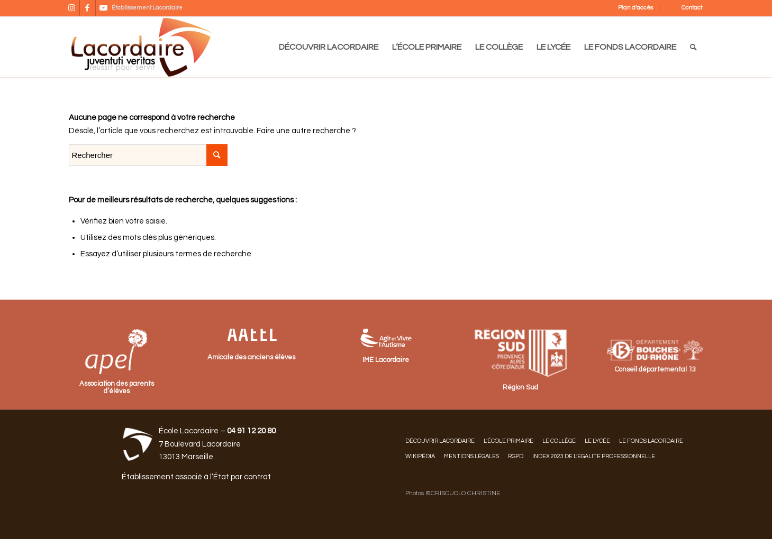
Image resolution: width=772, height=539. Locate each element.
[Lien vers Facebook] (87, 8)
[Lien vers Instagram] (71, 8)
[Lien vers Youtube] (104, 8)
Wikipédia (420, 456)
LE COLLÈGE (559, 441)
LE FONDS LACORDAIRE (651, 441)
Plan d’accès (635, 8)
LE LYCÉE (597, 441)
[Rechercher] (693, 47)
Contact (692, 8)
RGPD (515, 456)
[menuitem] (628, 8)
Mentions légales (471, 456)
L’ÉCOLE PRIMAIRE (508, 441)
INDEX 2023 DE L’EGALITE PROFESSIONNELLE (593, 456)
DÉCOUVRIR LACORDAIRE (440, 441)
